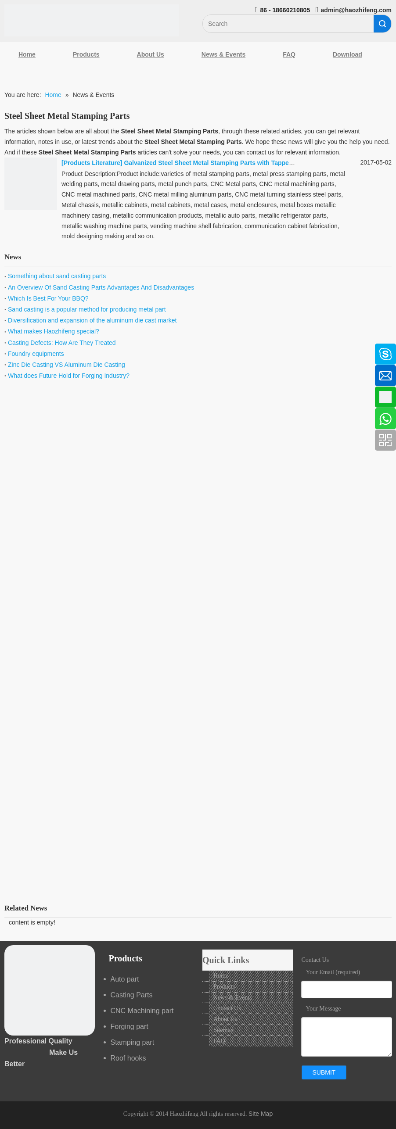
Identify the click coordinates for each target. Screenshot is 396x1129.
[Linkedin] (11, 373)
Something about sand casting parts (57, 276)
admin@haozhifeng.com (356, 10)
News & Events (223, 54)
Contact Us (227, 1008)
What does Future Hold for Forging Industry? (69, 375)
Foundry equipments (36, 353)
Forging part (129, 1026)
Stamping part (133, 1042)
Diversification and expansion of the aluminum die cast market (92, 320)
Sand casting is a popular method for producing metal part (87, 309)
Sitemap (223, 1030)
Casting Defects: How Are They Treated (62, 342)
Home (27, 54)
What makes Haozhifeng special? (53, 331)
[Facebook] (11, 349)
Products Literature (92, 162)
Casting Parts (132, 995)
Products (86, 54)
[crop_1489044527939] (49, 990)
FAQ (289, 54)
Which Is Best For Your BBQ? (48, 298)
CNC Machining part (142, 1010)
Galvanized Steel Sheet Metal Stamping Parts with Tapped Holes (217, 162)
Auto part (125, 979)
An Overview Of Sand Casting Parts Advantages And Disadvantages (101, 287)
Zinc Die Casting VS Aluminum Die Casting (66, 364)
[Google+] (11, 396)
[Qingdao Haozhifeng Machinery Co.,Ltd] (91, 20)
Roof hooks (128, 1058)
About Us (150, 54)
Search (382, 23)
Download (347, 54)
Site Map (260, 1113)
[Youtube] (11, 419)
